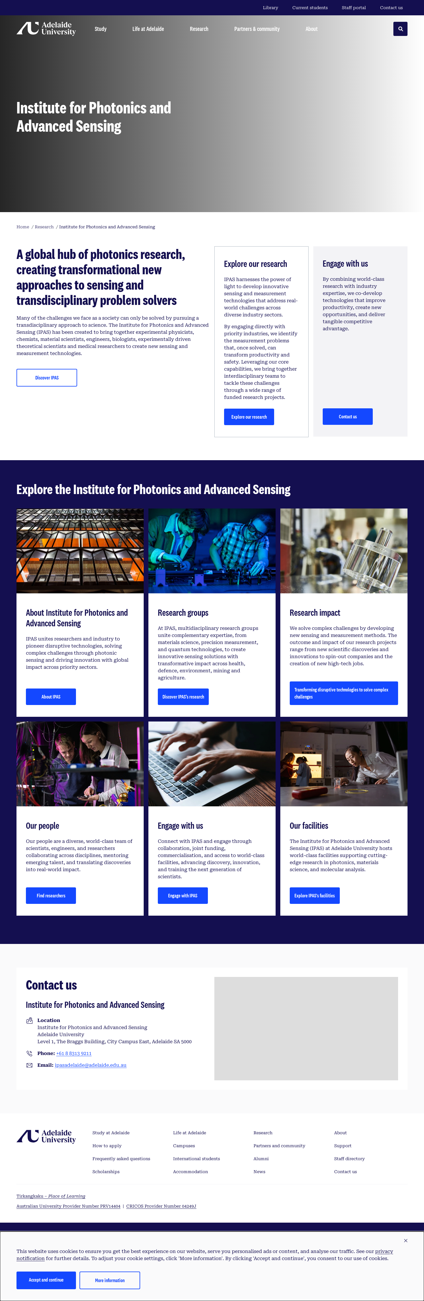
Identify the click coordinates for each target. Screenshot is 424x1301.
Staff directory (349, 1158)
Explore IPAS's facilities (314, 895)
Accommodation (190, 1171)
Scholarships (106, 1171)
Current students (310, 7)
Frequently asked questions (121, 1158)
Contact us (391, 7)
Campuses (184, 1145)
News (259, 1171)
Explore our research (249, 416)
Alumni (261, 1158)
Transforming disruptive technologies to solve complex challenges (341, 693)
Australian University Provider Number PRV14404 (68, 1206)
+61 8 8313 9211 (74, 1053)
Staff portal (354, 7)
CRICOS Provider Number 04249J (161, 1206)
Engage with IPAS (182, 895)
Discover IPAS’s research (183, 696)
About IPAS (51, 696)
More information (110, 1280)
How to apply (107, 1145)
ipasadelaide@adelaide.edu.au (91, 1065)
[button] (406, 1240)
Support (343, 1145)
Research (263, 1132)
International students (196, 1158)
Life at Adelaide (189, 1132)
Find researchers (51, 895)
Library (270, 7)
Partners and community (279, 1145)
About (340, 1132)
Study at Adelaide (111, 1132)
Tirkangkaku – (50, 1196)
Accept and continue (46, 1279)
